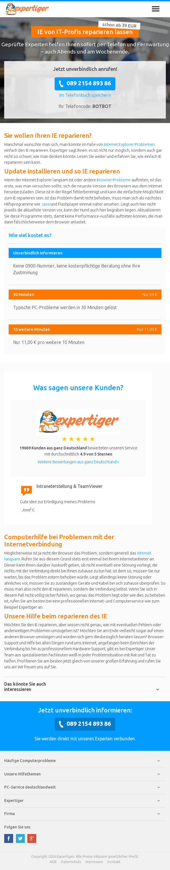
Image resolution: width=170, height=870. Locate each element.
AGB (53, 862)
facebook (8, 838)
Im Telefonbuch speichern (85, 95)
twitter (20, 838)
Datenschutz (71, 862)
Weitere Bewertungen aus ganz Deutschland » (78, 462)
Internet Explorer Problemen (129, 144)
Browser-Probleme (114, 180)
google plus (31, 838)
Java (45, 204)
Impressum (94, 862)
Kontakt (114, 862)
